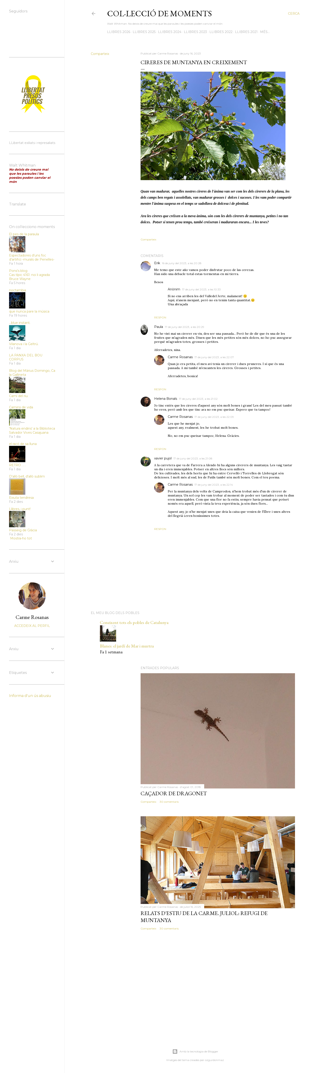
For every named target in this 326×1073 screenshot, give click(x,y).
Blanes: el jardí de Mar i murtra (127, 646)
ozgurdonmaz (214, 1060)
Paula (158, 327)
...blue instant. (19, 323)
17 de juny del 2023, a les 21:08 (192, 458)
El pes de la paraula (24, 234)
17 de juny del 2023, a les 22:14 (213, 484)
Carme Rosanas (180, 357)
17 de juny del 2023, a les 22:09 (214, 417)
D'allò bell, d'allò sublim (27, 476)
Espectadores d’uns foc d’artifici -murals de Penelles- (31, 257)
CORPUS (16, 359)
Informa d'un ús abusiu (30, 696)
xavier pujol (163, 458)
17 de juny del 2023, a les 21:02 (198, 398)
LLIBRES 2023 (195, 32)
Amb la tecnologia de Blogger (195, 1051)
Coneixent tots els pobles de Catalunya (134, 622)
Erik (157, 263)
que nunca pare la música (29, 311)
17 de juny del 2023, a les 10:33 (201, 289)
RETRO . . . (17, 465)
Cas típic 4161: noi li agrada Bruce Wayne (29, 277)
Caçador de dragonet (174, 793)
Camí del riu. (18, 396)
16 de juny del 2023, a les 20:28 (181, 263)
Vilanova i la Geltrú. (23, 344)
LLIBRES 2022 (221, 32)
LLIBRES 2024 (169, 32)
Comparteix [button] (100, 54)
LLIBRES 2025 (144, 32)
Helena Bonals (165, 399)
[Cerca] (294, 13)
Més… (265, 32)
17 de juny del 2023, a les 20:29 (184, 327)
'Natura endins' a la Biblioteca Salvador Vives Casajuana (32, 430)
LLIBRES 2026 (118, 32)
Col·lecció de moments (159, 13)
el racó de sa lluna (23, 444)
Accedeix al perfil (32, 626)
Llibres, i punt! (20, 509)
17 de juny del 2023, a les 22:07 (214, 357)
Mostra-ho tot (21, 538)
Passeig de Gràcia (23, 530)
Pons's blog (18, 271)
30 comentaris (169, 801)
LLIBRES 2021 (246, 32)
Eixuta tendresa (21, 498)
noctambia (17, 290)
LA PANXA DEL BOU (25, 355)
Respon (160, 317)
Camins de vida (21, 407)
